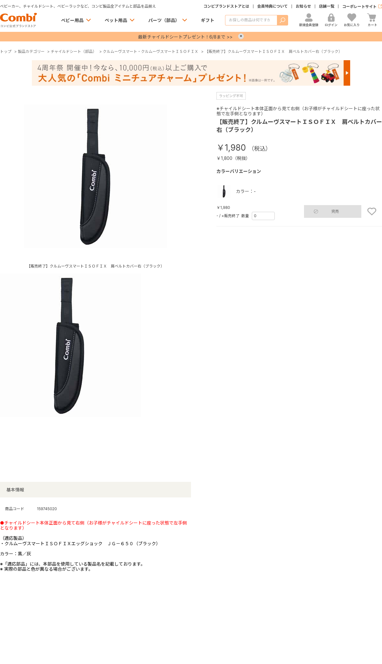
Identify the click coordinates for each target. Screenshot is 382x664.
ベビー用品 (72, 20)
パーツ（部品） (164, 20)
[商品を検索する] (251, 20)
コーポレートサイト (359, 6)
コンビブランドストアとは (226, 6)
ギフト (207, 20)
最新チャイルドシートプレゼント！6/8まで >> (185, 36)
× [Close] (241, 36)
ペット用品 (116, 20)
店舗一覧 (326, 6)
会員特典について (272, 6)
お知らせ (303, 6)
